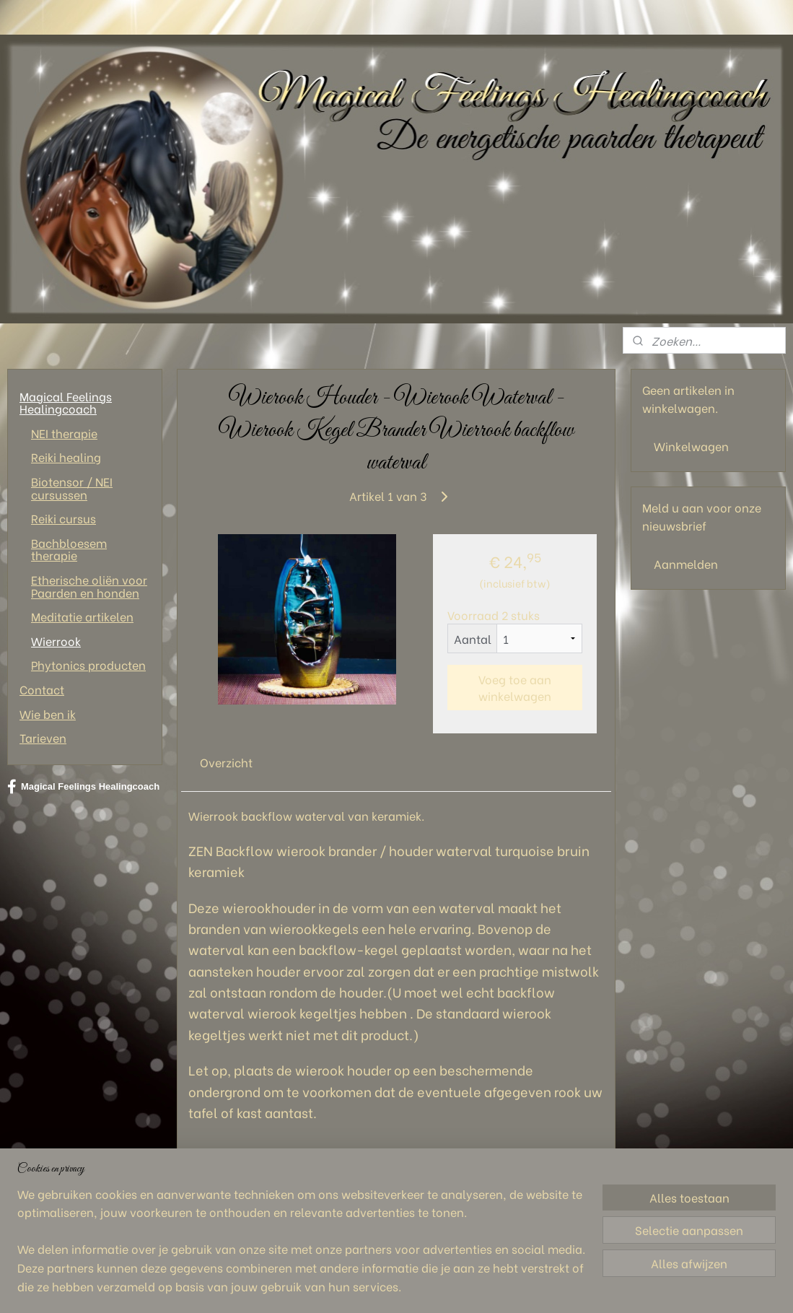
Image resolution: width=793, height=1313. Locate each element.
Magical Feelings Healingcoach (65, 402)
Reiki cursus (63, 518)
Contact (41, 689)
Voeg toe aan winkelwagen (515, 687)
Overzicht (226, 762)
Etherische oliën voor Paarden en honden (89, 586)
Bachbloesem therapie (69, 549)
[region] (301, 1249)
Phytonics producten (88, 664)
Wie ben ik (47, 713)
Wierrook (56, 640)
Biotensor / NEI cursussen (72, 487)
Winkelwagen (691, 445)
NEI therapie (64, 432)
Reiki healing (66, 456)
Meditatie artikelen (82, 616)
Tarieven (42, 737)
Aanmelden (686, 563)
